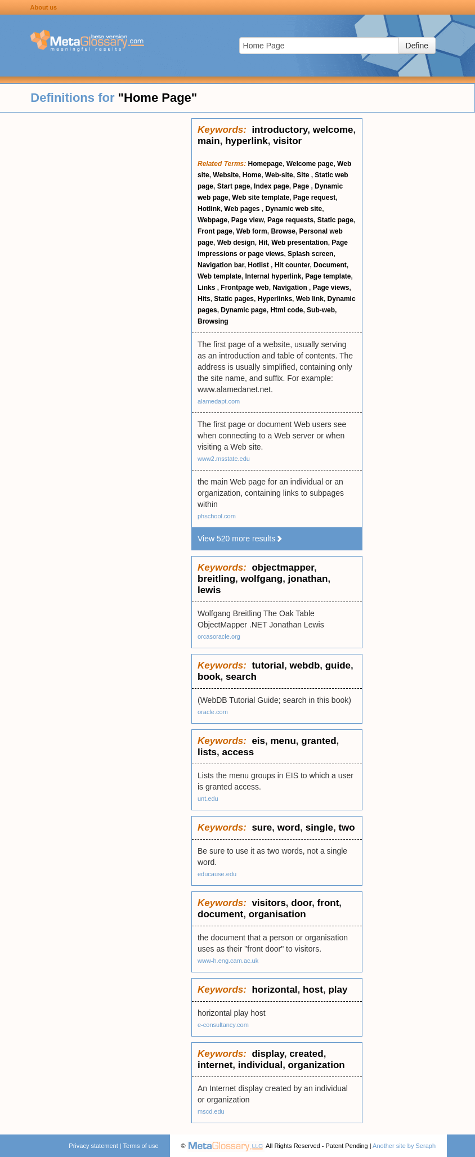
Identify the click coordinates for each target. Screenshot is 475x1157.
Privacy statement (93, 1145)
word (289, 827)
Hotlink (209, 209)
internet (215, 1065)
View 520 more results (240, 538)
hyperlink (246, 141)
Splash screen (310, 254)
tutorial (268, 665)
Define (417, 45)
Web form (251, 231)
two (346, 827)
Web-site (279, 175)
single (319, 827)
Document (330, 265)
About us (43, 7)
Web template (219, 276)
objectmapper (283, 567)
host (313, 989)
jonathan (308, 578)
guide (338, 665)
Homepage (265, 164)
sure (262, 827)
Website (226, 175)
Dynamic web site (293, 209)
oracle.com (213, 711)
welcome (333, 129)
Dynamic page (243, 310)
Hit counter (292, 265)
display (268, 1053)
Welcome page (310, 164)
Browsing (213, 321)
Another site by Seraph (404, 1145)
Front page (215, 231)
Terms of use (141, 1145)
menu (282, 741)
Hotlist (259, 265)
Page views (331, 288)
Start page (233, 186)
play (337, 989)
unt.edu (208, 798)
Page (302, 186)
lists (207, 752)
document (220, 914)
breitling (216, 578)
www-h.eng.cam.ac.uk (228, 960)
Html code (286, 310)
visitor (287, 141)
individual (260, 1065)
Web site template (260, 197)
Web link (310, 299)
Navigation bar (221, 265)
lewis (209, 590)
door (301, 903)
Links (207, 288)
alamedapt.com (219, 401)
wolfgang (262, 578)
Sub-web (321, 310)
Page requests (290, 220)
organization (316, 1065)
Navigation (290, 288)
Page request (314, 197)
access (238, 752)
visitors (268, 903)
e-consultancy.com (223, 1024)
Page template (328, 276)
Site (304, 175)
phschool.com (217, 516)
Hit (262, 242)
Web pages (242, 209)
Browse (283, 231)
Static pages (234, 299)
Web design (236, 242)
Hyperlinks (275, 299)
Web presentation (299, 242)
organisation (277, 914)
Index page (271, 186)
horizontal (274, 989)
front (328, 903)
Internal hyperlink (273, 276)
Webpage (212, 220)
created (306, 1053)
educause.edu (217, 874)
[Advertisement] (95, 287)
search (241, 676)
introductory (279, 129)
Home (252, 175)
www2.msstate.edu (224, 458)
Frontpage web (244, 288)
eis (258, 741)
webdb (304, 665)
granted (318, 741)
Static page (335, 220)
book (209, 676)
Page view (247, 220)
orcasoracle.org (219, 636)
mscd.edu (211, 1111)
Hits (204, 299)
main (209, 141)
